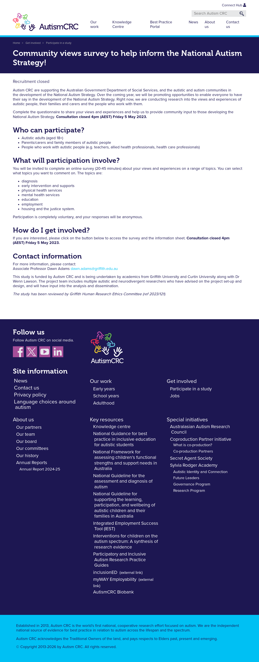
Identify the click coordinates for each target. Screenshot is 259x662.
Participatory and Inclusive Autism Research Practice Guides (119, 560)
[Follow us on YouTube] (45, 353)
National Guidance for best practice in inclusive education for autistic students (124, 439)
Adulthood (103, 403)
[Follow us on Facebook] (19, 353)
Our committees (32, 448)
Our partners (29, 427)
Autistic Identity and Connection (200, 472)
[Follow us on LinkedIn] (58, 353)
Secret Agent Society (191, 458)
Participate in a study (58, 43)
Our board (26, 441)
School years (106, 396)
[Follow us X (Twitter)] (32, 353)
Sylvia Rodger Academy (193, 465)
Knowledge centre (111, 426)
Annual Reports (31, 462)
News (193, 22)
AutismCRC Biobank (113, 592)
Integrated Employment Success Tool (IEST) (125, 526)
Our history (27, 455)
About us (210, 24)
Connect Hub (234, 5)
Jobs (175, 396)
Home (16, 43)
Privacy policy (30, 395)
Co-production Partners (193, 451)
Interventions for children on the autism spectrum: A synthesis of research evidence (125, 541)
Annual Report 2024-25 (39, 469)
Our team (25, 434)
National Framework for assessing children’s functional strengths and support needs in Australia (125, 460)
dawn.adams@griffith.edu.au (94, 269)
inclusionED (105, 572)
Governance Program (191, 484)
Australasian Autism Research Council (200, 429)
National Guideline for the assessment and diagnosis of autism (123, 481)
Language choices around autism (44, 404)
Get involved (33, 43)
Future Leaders (186, 478)
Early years (104, 389)
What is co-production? (192, 445)
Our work (94, 24)
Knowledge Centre (122, 24)
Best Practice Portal (161, 24)
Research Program (189, 491)
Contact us (232, 24)
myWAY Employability (114, 579)
